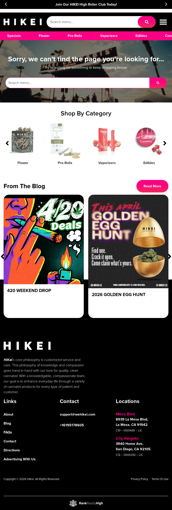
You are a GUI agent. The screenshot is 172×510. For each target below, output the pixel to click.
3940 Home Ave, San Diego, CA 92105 (133, 446)
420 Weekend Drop (29, 290)
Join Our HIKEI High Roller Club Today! (86, 4)
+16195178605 (72, 425)
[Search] (147, 22)
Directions (12, 450)
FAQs (8, 432)
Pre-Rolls (65, 162)
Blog (7, 423)
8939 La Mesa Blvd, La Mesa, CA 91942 (132, 422)
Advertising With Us (20, 459)
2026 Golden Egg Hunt (119, 294)
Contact (10, 441)
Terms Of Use (160, 479)
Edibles (149, 162)
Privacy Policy (139, 479)
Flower (22, 162)
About (8, 414)
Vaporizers (107, 162)
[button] (6, 4)
